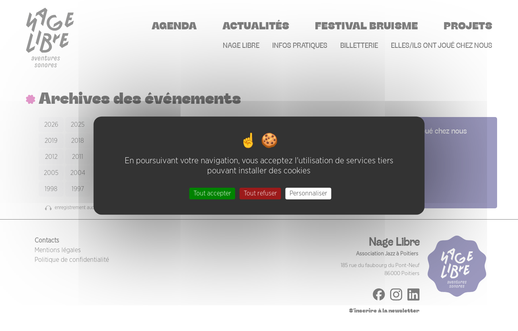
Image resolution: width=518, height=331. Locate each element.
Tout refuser (260, 193)
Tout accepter (212, 193)
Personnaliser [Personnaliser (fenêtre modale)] (308, 193)
